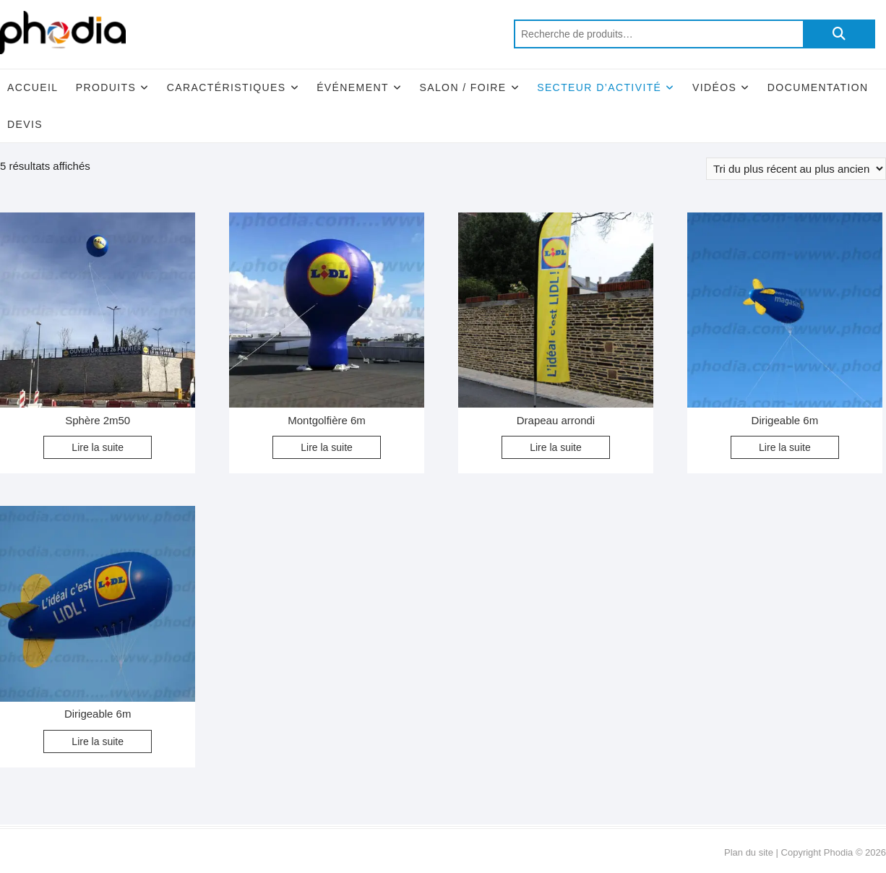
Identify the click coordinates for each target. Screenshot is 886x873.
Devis (25, 124)
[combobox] (658, 34)
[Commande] (796, 169)
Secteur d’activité (599, 87)
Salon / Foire (462, 87)
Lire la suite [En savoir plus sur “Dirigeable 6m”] (785, 447)
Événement (353, 87)
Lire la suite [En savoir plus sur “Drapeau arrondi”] (556, 447)
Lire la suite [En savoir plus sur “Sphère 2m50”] (98, 447)
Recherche (839, 34)
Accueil (32, 87)
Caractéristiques (226, 87)
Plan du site (748, 852)
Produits (106, 87)
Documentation (818, 87)
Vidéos (714, 87)
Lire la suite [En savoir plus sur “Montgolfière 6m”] (327, 447)
